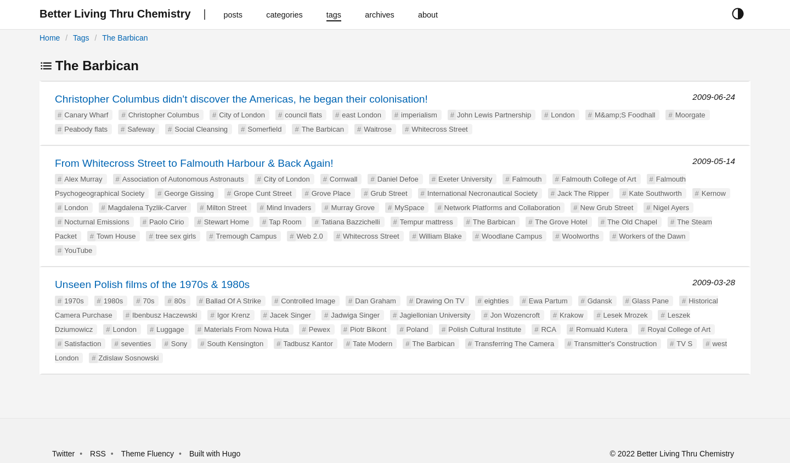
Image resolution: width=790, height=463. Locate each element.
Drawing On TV (440, 301)
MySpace (409, 208)
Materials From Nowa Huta (246, 329)
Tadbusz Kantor (307, 344)
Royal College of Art (678, 329)
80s (180, 301)
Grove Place (331, 193)
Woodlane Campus (512, 236)
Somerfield (264, 129)
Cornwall (344, 179)
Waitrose (378, 129)
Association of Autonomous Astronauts (183, 179)
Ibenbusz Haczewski (165, 315)
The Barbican (125, 37)
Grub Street (388, 193)
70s (148, 301)
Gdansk (600, 301)
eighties (496, 301)
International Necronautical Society (482, 193)
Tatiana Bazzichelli (350, 222)
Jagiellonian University (434, 315)
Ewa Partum (548, 301)
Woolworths (580, 236)
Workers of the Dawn (652, 236)
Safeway (141, 129)
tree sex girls (176, 236)
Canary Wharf (86, 115)
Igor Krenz (233, 315)
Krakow (571, 315)
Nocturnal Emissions (96, 222)
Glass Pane (650, 301)
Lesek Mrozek (625, 315)
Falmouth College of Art (599, 179)
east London (361, 115)
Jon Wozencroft (515, 315)
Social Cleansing (201, 129)
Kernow (714, 193)
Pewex (319, 329)
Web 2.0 (310, 236)
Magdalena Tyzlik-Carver (147, 208)
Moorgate (690, 115)
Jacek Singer (290, 315)
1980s (113, 301)
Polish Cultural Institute (484, 329)
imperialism (419, 115)
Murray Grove (353, 208)
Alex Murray (83, 179)
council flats (303, 115)
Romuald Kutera (602, 329)
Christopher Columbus (163, 115)
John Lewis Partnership (494, 115)
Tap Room (285, 222)
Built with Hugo (214, 453)
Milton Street (227, 208)
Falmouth (526, 179)
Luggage (170, 329)
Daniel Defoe (398, 179)
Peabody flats (86, 129)
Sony (179, 344)
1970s (73, 301)
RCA (548, 329)
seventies (136, 344)
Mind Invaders (289, 208)
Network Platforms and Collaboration (502, 208)
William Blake (440, 236)
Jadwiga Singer (355, 315)
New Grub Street (607, 208)
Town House (116, 236)
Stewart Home (226, 222)
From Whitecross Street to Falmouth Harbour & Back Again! (194, 163)
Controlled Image (308, 301)
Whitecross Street (439, 129)
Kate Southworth (655, 193)
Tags (81, 37)
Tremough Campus (246, 236)
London (562, 115)
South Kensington (235, 344)
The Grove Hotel (561, 222)
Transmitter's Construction (615, 344)
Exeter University (465, 179)
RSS (98, 453)
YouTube (78, 250)
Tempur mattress (426, 222)
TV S (684, 344)
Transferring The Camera (514, 344)
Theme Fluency (148, 453)
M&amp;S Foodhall (625, 115)
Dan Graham (375, 301)
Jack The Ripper (583, 193)
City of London (242, 115)
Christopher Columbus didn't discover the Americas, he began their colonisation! (241, 99)
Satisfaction (82, 344)
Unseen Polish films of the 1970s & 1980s (152, 284)
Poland (417, 329)
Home (50, 37)
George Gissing (189, 193)
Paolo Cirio (166, 222)
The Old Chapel (632, 222)
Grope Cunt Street (263, 193)
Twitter (63, 453)
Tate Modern (372, 344)
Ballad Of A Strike (233, 301)
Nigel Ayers (671, 208)
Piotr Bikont (368, 329)
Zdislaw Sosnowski (129, 358)
